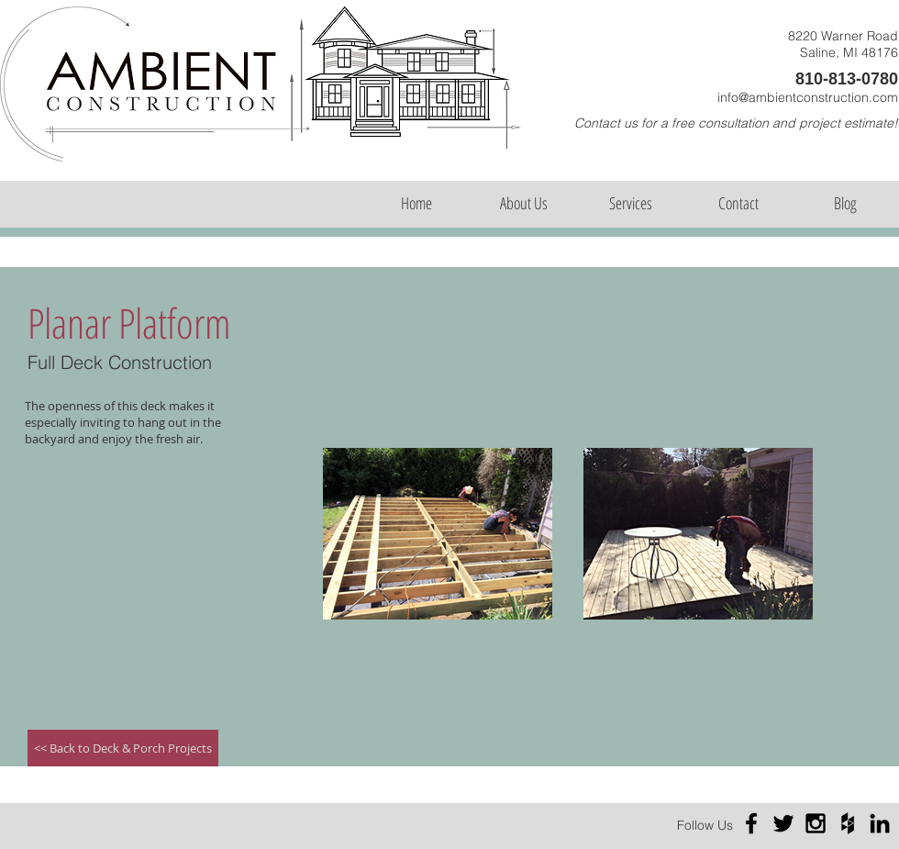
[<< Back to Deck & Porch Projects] (123, 748)
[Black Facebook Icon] (751, 823)
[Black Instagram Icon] (815, 823)
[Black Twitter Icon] (783, 823)
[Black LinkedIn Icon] (879, 823)
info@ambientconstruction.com (807, 97)
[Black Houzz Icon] (847, 823)
